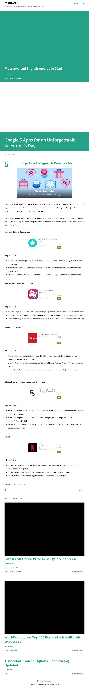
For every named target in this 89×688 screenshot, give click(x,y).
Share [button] (6, 79)
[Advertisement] (44, 109)
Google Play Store (18, 484)
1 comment (14, 650)
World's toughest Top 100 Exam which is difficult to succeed (42, 639)
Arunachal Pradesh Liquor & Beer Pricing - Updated (37, 663)
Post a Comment (15, 79)
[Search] (76, 3)
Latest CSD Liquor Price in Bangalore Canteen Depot (40, 561)
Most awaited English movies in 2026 (33, 68)
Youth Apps (11, 3)
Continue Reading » (77, 572)
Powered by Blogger (44, 681)
